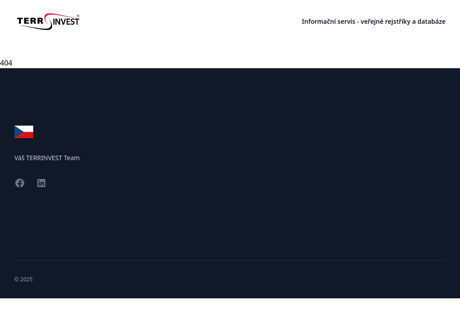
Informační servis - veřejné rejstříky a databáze (374, 21)
